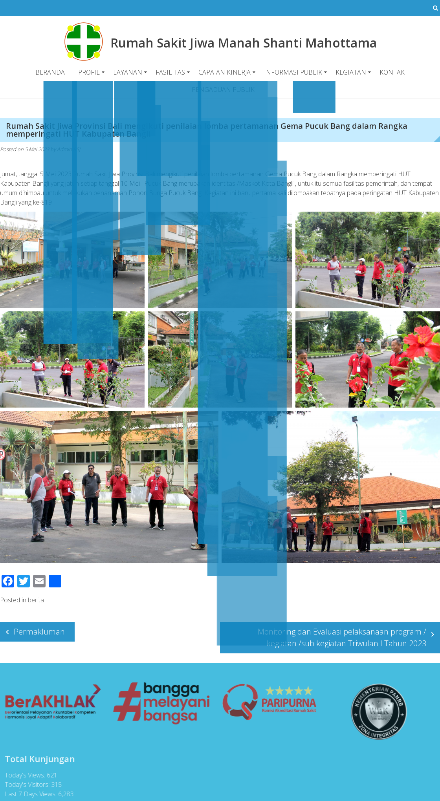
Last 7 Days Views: (28, 794)
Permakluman (39, 631)
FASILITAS (170, 72)
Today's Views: (23, 775)
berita (36, 600)
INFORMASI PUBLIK (293, 72)
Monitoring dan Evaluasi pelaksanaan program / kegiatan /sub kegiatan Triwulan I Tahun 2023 (342, 637)
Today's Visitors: (25, 784)
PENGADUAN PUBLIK (223, 89)
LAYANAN (127, 72)
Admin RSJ (68, 149)
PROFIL (89, 72)
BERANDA (50, 72)
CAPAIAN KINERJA (224, 72)
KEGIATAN (351, 72)
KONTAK (392, 72)
